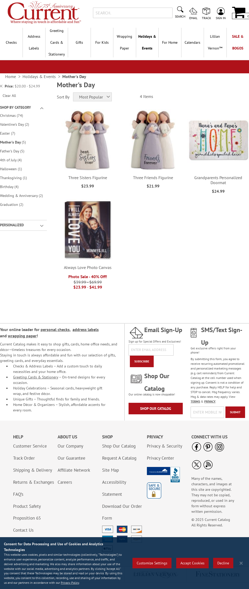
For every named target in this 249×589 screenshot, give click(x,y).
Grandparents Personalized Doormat (218, 180)
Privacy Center (160, 458)
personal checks (55, 329)
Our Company (70, 446)
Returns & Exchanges (33, 482)
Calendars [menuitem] (192, 42)
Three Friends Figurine (153, 177)
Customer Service (30, 446)
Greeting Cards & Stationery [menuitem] (56, 42)
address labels (86, 329)
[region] (124, 563)
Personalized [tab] (12, 225)
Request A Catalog (119, 458)
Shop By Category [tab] (15, 107)
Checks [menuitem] (11, 42)
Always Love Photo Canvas (88, 267)
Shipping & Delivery (32, 470)
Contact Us (23, 530)
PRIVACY (209, 401)
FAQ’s (18, 494)
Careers (65, 482)
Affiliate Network (74, 470)
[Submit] (235, 412)
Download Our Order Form (122, 512)
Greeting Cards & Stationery (35, 377)
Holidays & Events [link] (39, 76)
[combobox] (133, 13)
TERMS (195, 401)
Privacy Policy (70, 583)
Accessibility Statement (114, 488)
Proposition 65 (27, 518)
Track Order (24, 458)
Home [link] (10, 76)
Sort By (63, 97)
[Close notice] (241, 563)
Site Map (110, 470)
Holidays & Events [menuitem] (147, 42)
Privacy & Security (164, 446)
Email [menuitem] (193, 18)
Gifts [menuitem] (79, 42)
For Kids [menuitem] (102, 42)
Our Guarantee (71, 458)
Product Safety (27, 506)
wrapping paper (22, 335)
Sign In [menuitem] (221, 18)
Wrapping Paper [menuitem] (124, 42)
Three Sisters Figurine (87, 177)
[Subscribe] (142, 361)
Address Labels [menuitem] (34, 42)
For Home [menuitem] (170, 42)
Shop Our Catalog (155, 408)
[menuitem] (215, 42)
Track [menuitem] (206, 18)
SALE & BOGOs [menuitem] (238, 42)
